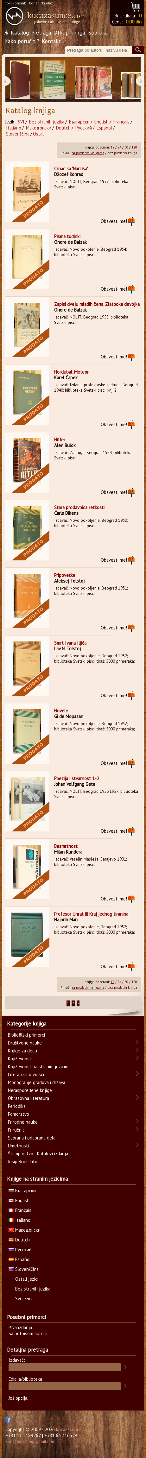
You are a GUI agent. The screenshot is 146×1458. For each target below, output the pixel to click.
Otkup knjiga (69, 32)
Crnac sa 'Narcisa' (71, 169)
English (101, 122)
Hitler (59, 440)
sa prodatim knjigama (88, 153)
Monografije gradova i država (36, 1082)
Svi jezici (23, 1299)
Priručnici (17, 1130)
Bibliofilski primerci (26, 1035)
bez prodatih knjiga (122, 153)
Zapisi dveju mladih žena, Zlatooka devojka (97, 304)
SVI (21, 122)
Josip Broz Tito (22, 1161)
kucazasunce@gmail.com (30, 1441)
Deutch (63, 128)
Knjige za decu (22, 1051)
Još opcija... (20, 1398)
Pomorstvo (18, 1114)
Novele (61, 711)
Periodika (17, 1106)
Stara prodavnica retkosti (79, 507)
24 (119, 147)
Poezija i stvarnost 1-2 (76, 778)
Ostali (39, 134)
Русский (83, 128)
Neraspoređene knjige (30, 1090)
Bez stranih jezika (46, 122)
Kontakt (51, 41)
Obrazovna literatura (28, 1098)
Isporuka (97, 32)
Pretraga (41, 32)
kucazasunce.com (73, 1429)
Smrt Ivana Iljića (70, 643)
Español (104, 128)
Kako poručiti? (21, 41)
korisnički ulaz (41, 3)
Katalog (20, 32)
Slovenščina (17, 134)
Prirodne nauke (23, 1122)
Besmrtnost (66, 846)
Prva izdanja (20, 1327)
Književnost (19, 1059)
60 (126, 147)
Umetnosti (18, 1146)
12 (112, 147)
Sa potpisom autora (28, 1333)
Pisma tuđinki (67, 236)
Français (121, 122)
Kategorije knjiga (26, 1023)
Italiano (13, 128)
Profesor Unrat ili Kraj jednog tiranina (91, 914)
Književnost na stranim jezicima (39, 1067)
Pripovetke (64, 575)
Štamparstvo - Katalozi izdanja (38, 1154)
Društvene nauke (25, 1043)
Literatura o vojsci (26, 1074)
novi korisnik (15, 3)
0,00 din (134, 22)
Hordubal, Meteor (71, 372)
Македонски (38, 128)
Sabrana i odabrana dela (31, 1138)
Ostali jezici (26, 1279)
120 (134, 147)
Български (79, 122)
